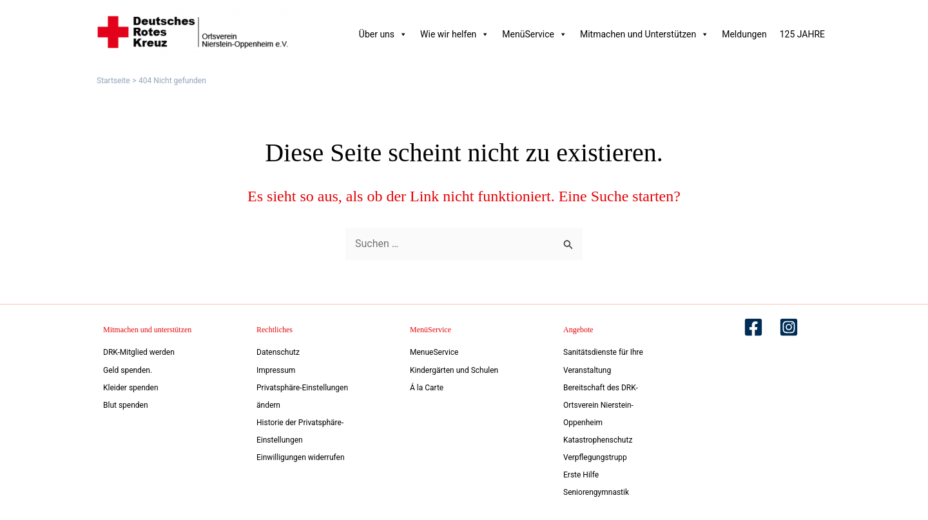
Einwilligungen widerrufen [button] (300, 456)
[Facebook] (753, 325)
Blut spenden (125, 403)
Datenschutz (278, 350)
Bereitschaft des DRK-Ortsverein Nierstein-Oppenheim (600, 403)
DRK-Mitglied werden (139, 350)
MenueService (434, 350)
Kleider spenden (131, 385)
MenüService (534, 34)
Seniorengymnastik (596, 492)
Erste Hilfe (581, 474)
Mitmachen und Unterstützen (644, 34)
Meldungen (744, 34)
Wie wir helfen (454, 34)
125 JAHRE (802, 34)
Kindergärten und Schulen (454, 368)
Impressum (275, 368)
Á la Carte (426, 385)
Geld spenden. (127, 368)
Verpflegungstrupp (595, 456)
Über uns (383, 34)
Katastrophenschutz (597, 438)
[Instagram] (788, 325)
